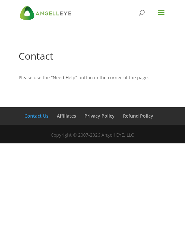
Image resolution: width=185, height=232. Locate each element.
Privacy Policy (99, 116)
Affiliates (66, 116)
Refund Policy (138, 116)
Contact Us (36, 116)
